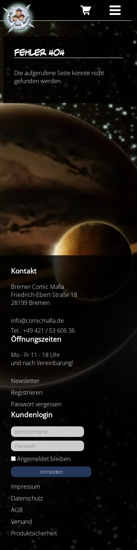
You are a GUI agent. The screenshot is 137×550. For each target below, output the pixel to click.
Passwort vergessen (36, 404)
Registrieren (26, 392)
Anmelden (51, 471)
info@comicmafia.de (37, 321)
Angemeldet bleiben (44, 459)
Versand (21, 522)
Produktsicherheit (34, 533)
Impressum (25, 487)
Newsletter (25, 381)
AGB (17, 510)
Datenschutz (27, 498)
